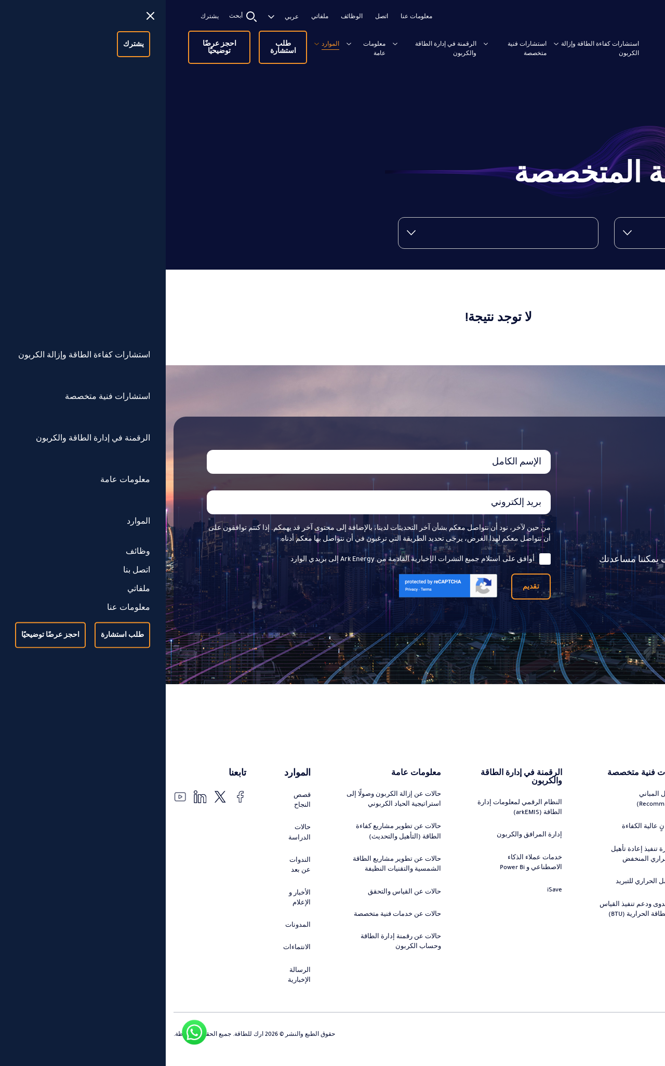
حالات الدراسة (137, 835)
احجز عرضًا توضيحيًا (61, 43)
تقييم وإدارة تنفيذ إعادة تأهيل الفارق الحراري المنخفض (486, 867)
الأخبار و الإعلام (137, 903)
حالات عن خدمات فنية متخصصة (245, 927)
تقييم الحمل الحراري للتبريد (487, 896)
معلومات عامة (226, 43)
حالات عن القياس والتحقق (239, 898)
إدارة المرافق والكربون (363, 839)
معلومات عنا (254, 17)
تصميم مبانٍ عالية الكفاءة (491, 839)
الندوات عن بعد (137, 869)
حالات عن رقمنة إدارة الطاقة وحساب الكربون (235, 961)
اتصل (219, 17)
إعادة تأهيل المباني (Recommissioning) (498, 810)
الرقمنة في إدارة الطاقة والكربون (306, 48)
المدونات (135, 932)
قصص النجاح (139, 800)
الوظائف (190, 17)
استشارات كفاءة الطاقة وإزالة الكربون (470, 48)
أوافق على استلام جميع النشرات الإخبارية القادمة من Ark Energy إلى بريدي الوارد (255, 559)
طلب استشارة (132, 43)
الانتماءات (134, 956)
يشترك (47, 17)
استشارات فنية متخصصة (384, 43)
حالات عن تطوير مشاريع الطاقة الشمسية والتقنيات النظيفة (231, 869)
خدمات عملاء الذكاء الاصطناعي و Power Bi (364, 867)
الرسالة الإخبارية (136, 984)
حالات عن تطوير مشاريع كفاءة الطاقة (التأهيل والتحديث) (233, 835)
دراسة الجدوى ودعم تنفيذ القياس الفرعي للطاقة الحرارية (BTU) (481, 931)
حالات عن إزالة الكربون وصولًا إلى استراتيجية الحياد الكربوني (233, 800)
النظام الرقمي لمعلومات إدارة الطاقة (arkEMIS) (361, 810)
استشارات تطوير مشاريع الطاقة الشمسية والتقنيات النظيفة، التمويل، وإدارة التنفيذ (612, 895)
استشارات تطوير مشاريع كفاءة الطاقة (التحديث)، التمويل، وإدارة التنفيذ (611, 850)
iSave (390, 896)
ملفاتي (157, 17)
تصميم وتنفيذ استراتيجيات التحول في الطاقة (619, 810)
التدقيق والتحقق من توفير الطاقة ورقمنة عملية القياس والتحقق (615, 940)
